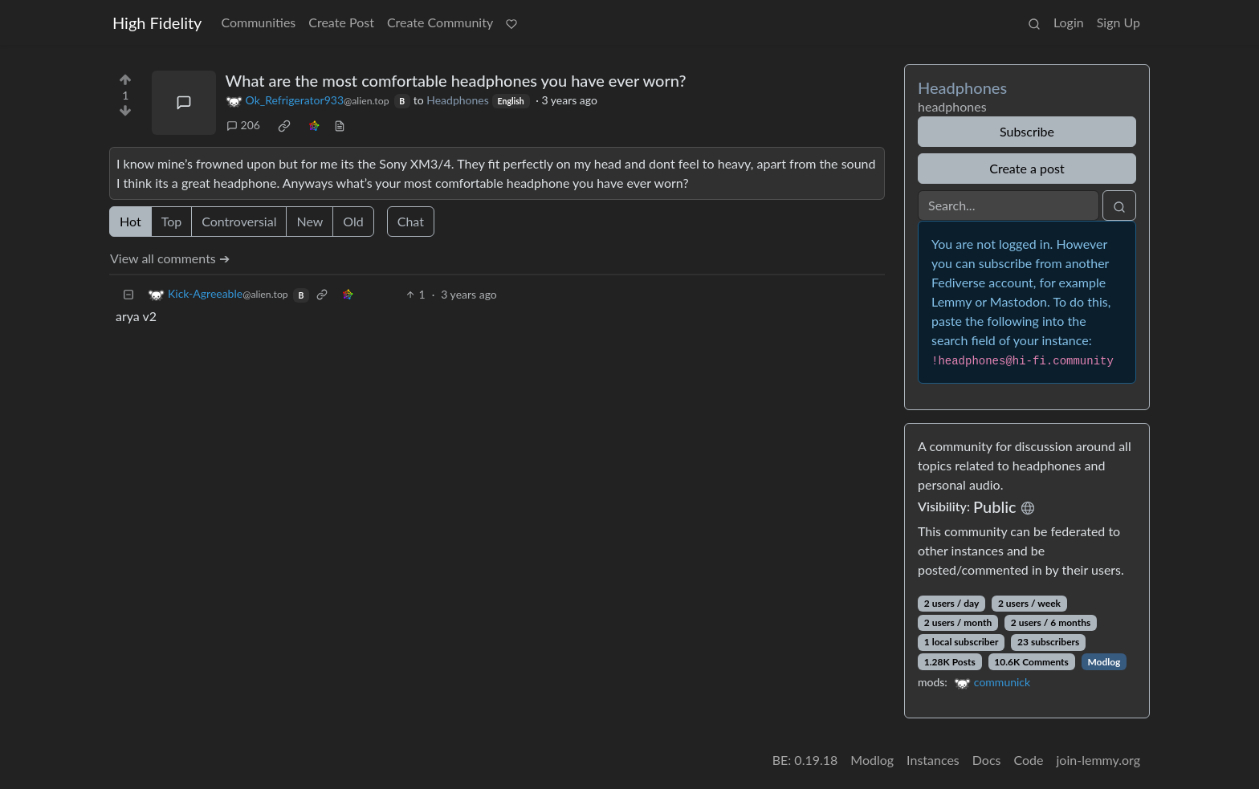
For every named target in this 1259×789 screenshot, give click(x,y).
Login (1068, 22)
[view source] (339, 125)
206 (243, 125)
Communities (258, 22)
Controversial (239, 221)
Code (1029, 759)
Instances (933, 759)
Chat (410, 221)
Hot (130, 221)
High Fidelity (157, 22)
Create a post (1026, 168)
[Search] (1008, 205)
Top (171, 221)
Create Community (440, 22)
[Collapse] (128, 294)
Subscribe (1027, 131)
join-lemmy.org (1098, 759)
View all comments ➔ (170, 258)
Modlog (1103, 662)
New (309, 221)
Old (353, 221)
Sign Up (1118, 22)
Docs (986, 759)
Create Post (341, 22)
